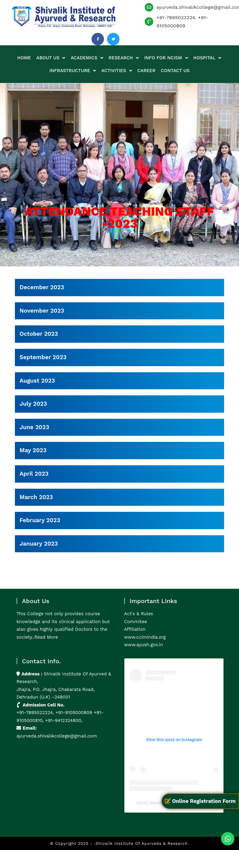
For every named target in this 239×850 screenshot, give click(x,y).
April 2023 (33, 473)
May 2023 (33, 450)
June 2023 (34, 427)
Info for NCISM (166, 58)
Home (24, 58)
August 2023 (37, 380)
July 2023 (33, 403)
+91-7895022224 (175, 17)
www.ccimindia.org (145, 637)
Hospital (207, 58)
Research (124, 58)
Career (146, 70)
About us (50, 58)
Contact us (175, 70)
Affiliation (135, 629)
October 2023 (38, 333)
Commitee (135, 621)
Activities (116, 70)
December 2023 (41, 287)
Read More (46, 637)
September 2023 (42, 357)
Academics (87, 58)
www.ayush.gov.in (143, 644)
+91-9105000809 (74, 712)
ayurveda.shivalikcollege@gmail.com (56, 736)
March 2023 (36, 497)
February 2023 (39, 520)
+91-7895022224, (35, 712)
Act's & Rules (138, 613)
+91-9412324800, (63, 720)
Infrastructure (73, 70)
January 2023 (38, 543)
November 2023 (41, 310)
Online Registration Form (200, 801)
